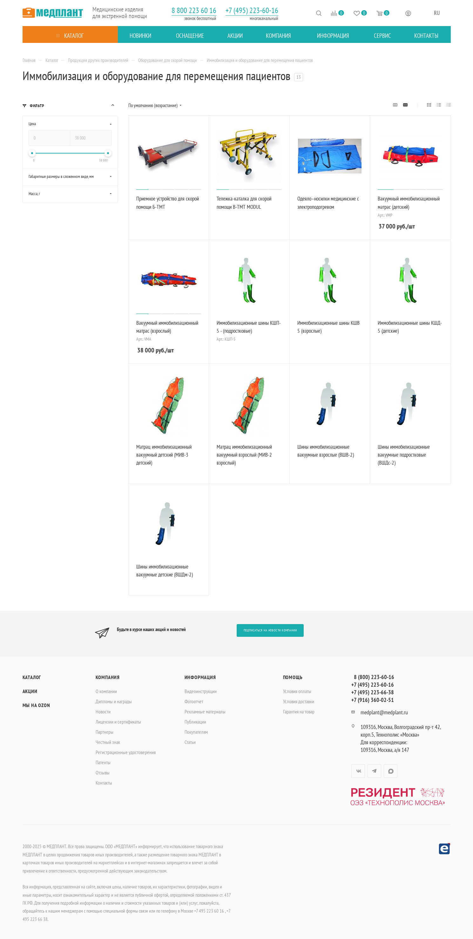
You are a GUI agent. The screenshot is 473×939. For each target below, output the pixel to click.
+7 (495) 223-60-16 (252, 10)
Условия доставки (298, 701)
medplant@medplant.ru (384, 712)
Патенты (103, 762)
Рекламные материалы (205, 711)
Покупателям (196, 732)
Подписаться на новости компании (270, 630)
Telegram (374, 771)
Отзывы (103, 772)
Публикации (195, 721)
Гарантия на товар (298, 711)
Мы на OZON (36, 705)
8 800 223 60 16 (194, 10)
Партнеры (104, 732)
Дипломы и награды (114, 701)
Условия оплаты (297, 691)
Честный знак (108, 742)
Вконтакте (358, 771)
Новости (103, 711)
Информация (200, 677)
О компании (106, 691)
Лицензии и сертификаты (118, 721)
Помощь (293, 677)
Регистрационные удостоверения (126, 752)
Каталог (32, 677)
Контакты (104, 782)
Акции (30, 691)
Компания (108, 677)
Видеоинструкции (201, 691)
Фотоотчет (194, 701)
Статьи (190, 742)
